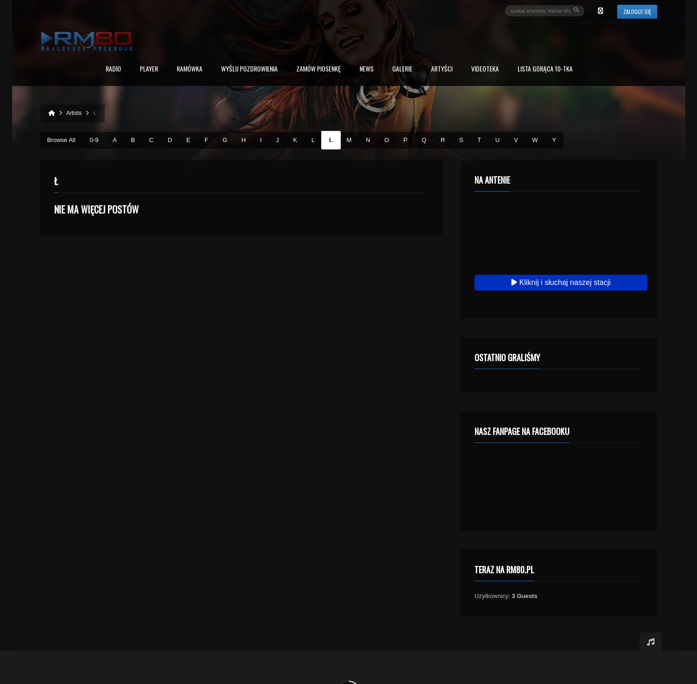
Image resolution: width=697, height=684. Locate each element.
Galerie (402, 69)
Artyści (442, 69)
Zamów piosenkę (318, 69)
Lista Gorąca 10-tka (545, 69)
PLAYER (149, 69)
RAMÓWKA (189, 69)
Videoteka (485, 69)
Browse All (61, 139)
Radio (113, 69)
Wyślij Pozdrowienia (249, 69)
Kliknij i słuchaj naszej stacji (561, 282)
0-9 (94, 139)
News (366, 69)
